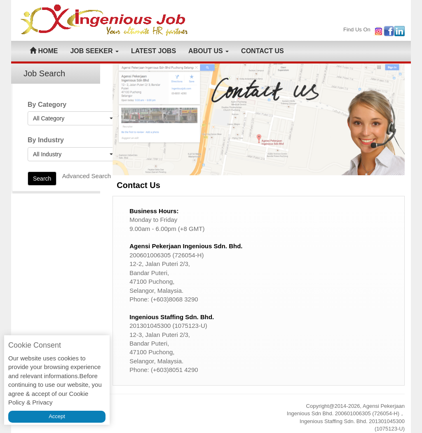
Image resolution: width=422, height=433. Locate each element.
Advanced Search (86, 175)
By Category (47, 104)
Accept (57, 416)
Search (42, 178)
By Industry (46, 140)
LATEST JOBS (153, 50)
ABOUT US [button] (208, 50)
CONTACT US (262, 50)
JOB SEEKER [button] (94, 50)
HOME (44, 50)
